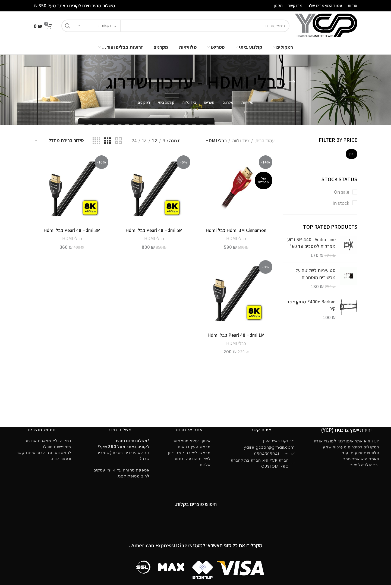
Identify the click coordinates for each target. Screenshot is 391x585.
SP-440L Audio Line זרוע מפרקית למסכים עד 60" (311, 242)
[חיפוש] (175, 26)
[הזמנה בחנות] (59, 140)
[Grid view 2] (118, 140)
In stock (341, 203)
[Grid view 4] (96, 140)
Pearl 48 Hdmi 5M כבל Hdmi (154, 230)
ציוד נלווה (240, 140)
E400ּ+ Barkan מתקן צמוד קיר (310, 305)
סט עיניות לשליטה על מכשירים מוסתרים (315, 273)
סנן (351, 154)
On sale (342, 192)
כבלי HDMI (236, 238)
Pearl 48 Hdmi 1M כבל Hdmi (236, 335)
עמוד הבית (264, 140)
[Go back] (292, 82)
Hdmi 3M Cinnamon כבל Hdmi (236, 230)
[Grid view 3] (107, 140)
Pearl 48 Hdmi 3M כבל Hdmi (72, 230)
